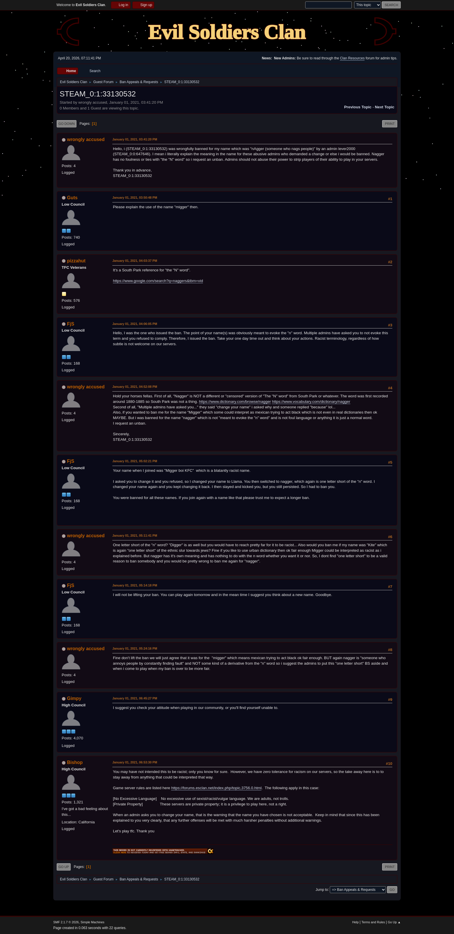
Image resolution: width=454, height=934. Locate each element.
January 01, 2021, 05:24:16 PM (134, 648)
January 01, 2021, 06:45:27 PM (134, 698)
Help (355, 922)
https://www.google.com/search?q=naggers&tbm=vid (158, 281)
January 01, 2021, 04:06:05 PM (134, 324)
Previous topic (357, 107)
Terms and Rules (373, 922)
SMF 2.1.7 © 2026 (66, 922)
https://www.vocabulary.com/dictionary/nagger (311, 401)
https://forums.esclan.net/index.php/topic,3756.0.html (216, 788)
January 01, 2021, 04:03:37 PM (134, 260)
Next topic (384, 107)
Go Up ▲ (394, 922)
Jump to (322, 889)
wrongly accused (86, 139)
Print (390, 123)
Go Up (63, 867)
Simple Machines (92, 922)
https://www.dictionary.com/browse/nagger (235, 401)
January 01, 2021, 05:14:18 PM (134, 585)
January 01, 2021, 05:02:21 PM (134, 461)
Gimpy (74, 698)
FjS (70, 323)
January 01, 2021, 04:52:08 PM (134, 386)
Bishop (75, 762)
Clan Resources (352, 58)
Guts (72, 197)
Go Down (66, 123)
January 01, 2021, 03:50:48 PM (134, 197)
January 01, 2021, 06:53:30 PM (134, 762)
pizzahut (76, 260)
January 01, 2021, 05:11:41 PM (134, 535)
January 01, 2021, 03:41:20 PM (134, 139)
